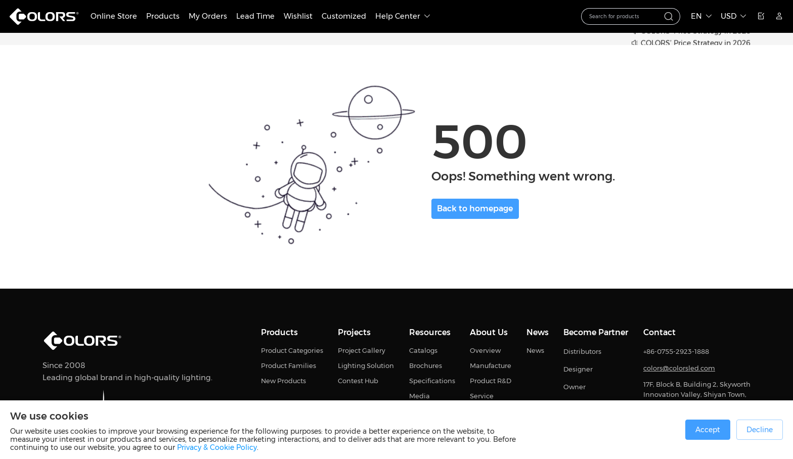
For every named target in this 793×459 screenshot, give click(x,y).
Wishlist (298, 16)
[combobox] (630, 16)
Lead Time (255, 16)
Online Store (114, 16)
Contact (659, 332)
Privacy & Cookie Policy (217, 447)
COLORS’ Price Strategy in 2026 (696, 43)
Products (163, 16)
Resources (430, 332)
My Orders (208, 16)
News (537, 332)
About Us (489, 332)
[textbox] (624, 16)
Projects (354, 332)
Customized (344, 16)
